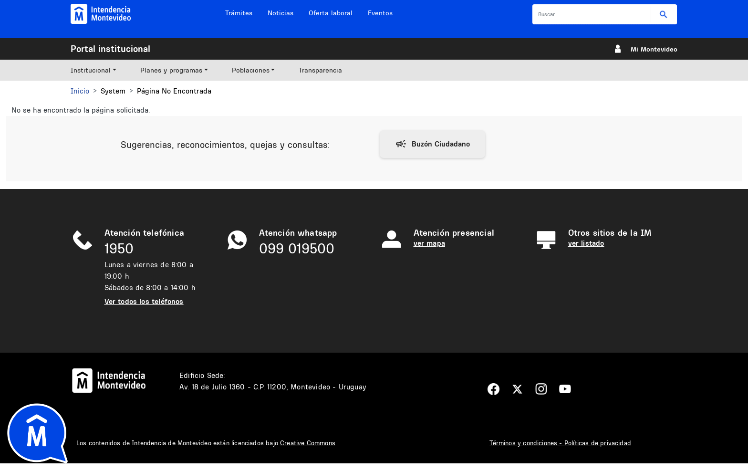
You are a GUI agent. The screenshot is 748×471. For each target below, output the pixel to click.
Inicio (80, 90)
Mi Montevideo (654, 49)
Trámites (238, 13)
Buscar (664, 14)
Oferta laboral (331, 13)
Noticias (280, 13)
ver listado (586, 243)
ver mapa (429, 243)
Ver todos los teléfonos (144, 301)
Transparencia (320, 70)
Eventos (380, 13)
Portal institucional (110, 48)
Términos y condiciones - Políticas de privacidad (560, 443)
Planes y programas (171, 70)
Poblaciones (251, 70)
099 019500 (296, 248)
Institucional (91, 70)
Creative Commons (307, 443)
